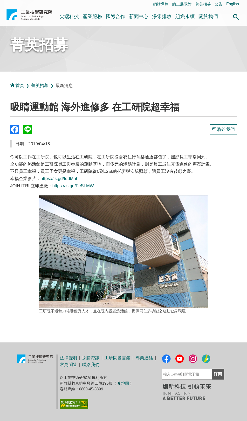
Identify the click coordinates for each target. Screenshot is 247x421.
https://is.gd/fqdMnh (59, 178)
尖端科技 (69, 16)
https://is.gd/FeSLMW (73, 185)
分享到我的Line (27, 129)
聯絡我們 (226, 129)
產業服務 (92, 16)
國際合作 (115, 16)
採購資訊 (90, 357)
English (232, 4)
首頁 (17, 85)
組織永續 (185, 16)
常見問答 (68, 364)
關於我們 (208, 16)
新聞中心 (138, 16)
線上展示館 (182, 4)
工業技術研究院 (29, 16)
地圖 (123, 383)
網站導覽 (160, 4)
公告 (218, 4)
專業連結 (144, 357)
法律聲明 (68, 357)
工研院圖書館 (117, 357)
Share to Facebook (14, 129)
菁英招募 (203, 4)
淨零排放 (162, 16)
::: (1, 108)
